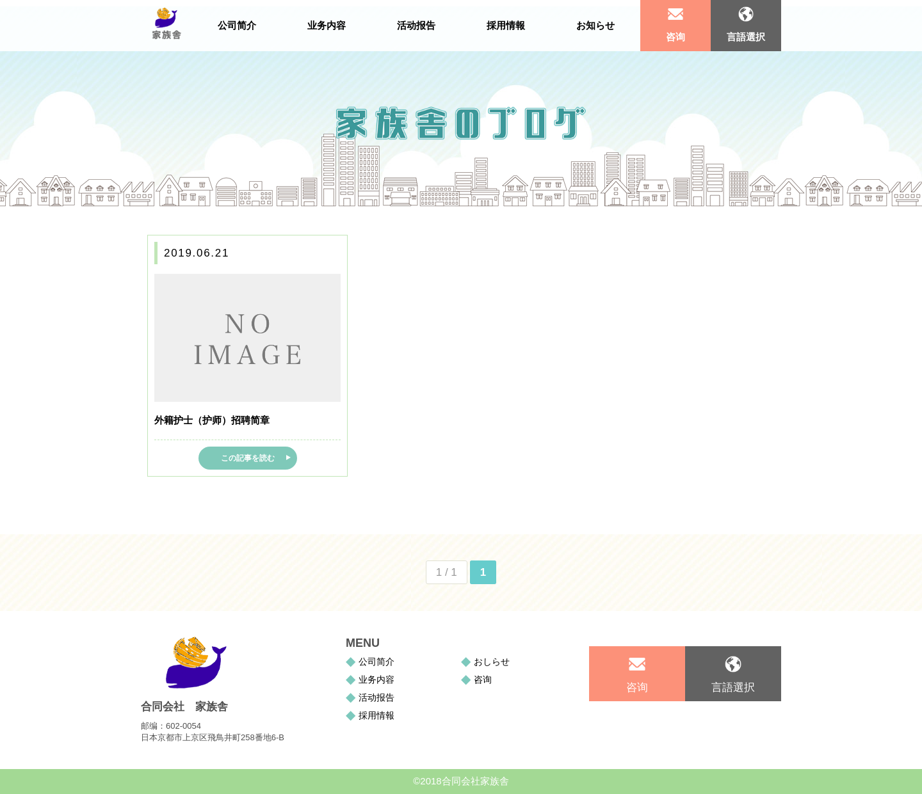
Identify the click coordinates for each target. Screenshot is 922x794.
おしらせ (492, 661)
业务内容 (376, 679)
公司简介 (376, 661)
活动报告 (376, 697)
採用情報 (376, 715)
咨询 (675, 36)
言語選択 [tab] (746, 36)
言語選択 (733, 687)
